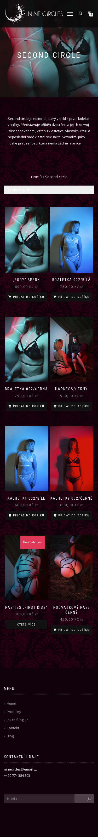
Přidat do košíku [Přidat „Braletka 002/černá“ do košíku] (28, 406)
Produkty (14, 711)
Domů (36, 176)
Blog (10, 736)
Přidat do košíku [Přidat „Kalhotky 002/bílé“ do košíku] (28, 515)
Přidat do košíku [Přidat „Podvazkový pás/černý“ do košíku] (74, 630)
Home (11, 703)
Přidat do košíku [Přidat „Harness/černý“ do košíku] (74, 406)
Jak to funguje (17, 719)
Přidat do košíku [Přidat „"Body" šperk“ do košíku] (28, 297)
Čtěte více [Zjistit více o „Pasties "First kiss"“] (26, 624)
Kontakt (13, 728)
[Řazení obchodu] (49, 190)
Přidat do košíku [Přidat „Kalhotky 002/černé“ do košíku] (74, 515)
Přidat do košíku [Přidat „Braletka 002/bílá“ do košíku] (74, 297)
